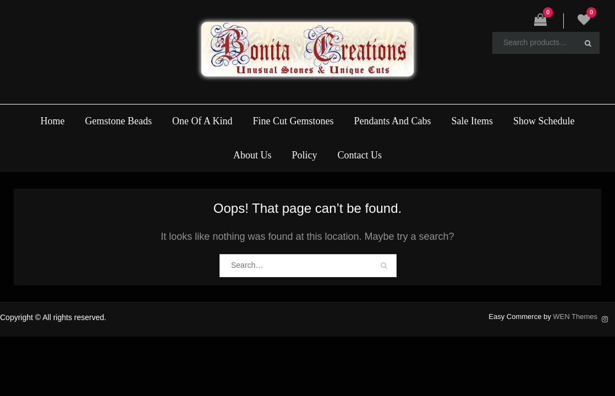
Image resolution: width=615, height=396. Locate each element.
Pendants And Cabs (392, 121)
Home (52, 121)
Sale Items (472, 121)
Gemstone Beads (118, 121)
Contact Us (360, 155)
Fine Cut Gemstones (292, 121)
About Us (252, 155)
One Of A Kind (202, 121)
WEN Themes (575, 316)
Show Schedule (544, 121)
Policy (304, 155)
